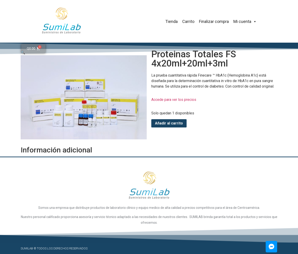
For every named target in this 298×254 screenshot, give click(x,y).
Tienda (171, 21)
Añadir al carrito (169, 123)
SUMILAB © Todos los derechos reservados (54, 248)
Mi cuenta (245, 21)
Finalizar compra (214, 21)
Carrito (188, 21)
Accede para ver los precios (173, 99)
